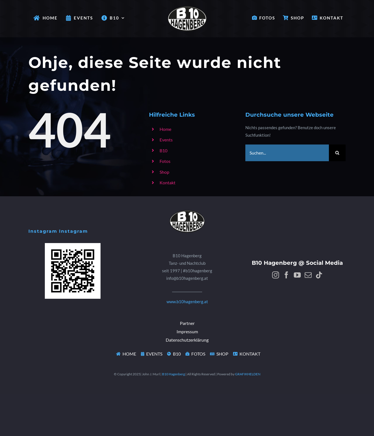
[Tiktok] (319, 274)
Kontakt (167, 182)
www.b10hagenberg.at (187, 301)
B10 (163, 150)
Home (165, 129)
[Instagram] (275, 274)
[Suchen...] (287, 152)
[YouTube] (297, 274)
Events (166, 139)
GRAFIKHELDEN (247, 374)
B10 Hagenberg (173, 374)
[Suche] (337, 152)
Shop (164, 172)
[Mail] (308, 274)
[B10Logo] (187, 206)
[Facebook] (286, 274)
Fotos (165, 161)
